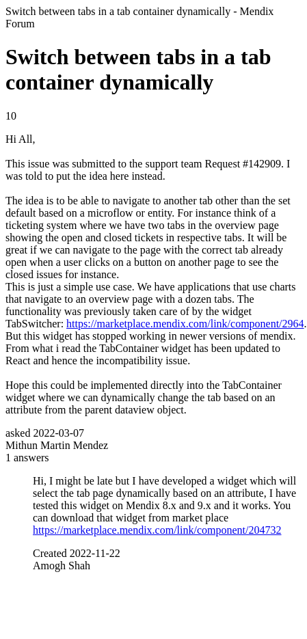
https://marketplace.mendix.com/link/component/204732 (157, 530)
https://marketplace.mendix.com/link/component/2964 (185, 323)
